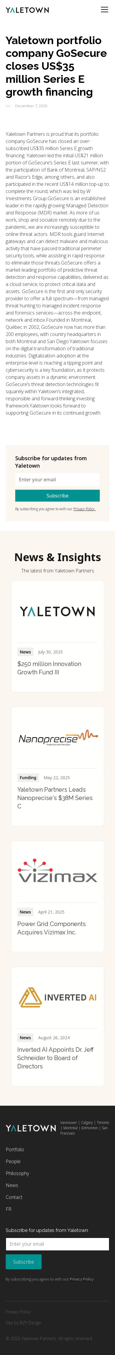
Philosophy (17, 1173)
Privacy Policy (18, 1311)
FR (8, 1209)
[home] (27, 9)
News (12, 1185)
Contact (14, 1197)
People (13, 1161)
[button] (103, 9)
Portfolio (15, 1149)
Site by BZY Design (23, 1323)
